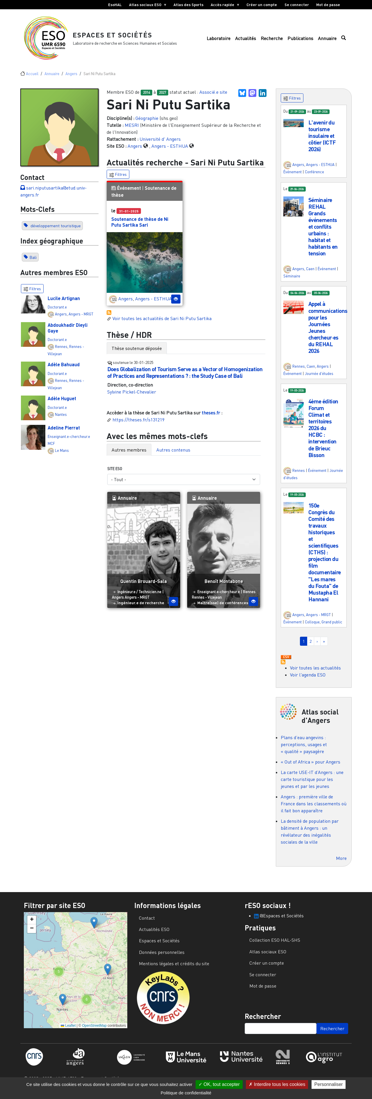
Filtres (118, 178)
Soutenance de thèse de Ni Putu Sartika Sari (139, 224)
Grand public (331, 625)
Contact (147, 921)
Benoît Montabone (224, 584)
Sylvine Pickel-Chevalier (131, 395)
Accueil (32, 77)
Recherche (272, 40)
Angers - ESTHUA (169, 149)
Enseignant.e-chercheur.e (69, 439)
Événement (129, 191)
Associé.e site (213, 95)
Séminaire (291, 279)
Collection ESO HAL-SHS (274, 943)
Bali (33, 260)
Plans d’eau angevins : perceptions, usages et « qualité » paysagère (304, 747)
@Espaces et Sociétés (279, 918)
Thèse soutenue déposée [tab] (137, 351)
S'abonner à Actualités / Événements (109, 315)
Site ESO (114, 472)
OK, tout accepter (219, 1084)
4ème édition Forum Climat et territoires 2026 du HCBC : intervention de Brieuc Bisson (323, 431)
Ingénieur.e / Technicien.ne (139, 594)
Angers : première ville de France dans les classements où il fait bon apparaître (313, 806)
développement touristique (55, 228)
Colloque (312, 625)
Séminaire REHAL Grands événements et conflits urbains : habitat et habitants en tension (323, 229)
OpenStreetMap (94, 1028)
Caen (310, 272)
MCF (51, 446)
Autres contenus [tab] (173, 453)
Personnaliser (328, 1084)
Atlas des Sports (188, 4)
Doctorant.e (57, 310)
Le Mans (62, 453)
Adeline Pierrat (64, 431)
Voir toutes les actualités (315, 671)
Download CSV (286, 660)
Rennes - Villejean (207, 600)
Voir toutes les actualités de (159, 321)
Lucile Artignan (64, 301)
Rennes (61, 349)
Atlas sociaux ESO (146, 5)
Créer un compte (261, 4)
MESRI (132, 128)
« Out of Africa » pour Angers (310, 765)
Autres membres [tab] (129, 453)
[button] (293, 126)
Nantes (61, 417)
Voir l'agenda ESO (308, 678)
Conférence (314, 175)
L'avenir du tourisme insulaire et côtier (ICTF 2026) (322, 139)
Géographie (146, 121)
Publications (300, 40)
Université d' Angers (160, 142)
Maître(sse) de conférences (222, 606)
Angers (71, 77)
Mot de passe (328, 4)
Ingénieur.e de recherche (140, 606)
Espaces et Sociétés (114, 36)
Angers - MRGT (81, 317)
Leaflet (68, 1028)
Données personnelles (162, 955)
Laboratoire (218, 40)
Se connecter (297, 4)
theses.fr (211, 416)
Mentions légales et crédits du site (174, 967)
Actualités (245, 40)
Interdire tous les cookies (277, 1084)
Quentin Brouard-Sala (143, 584)
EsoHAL (115, 4)
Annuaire (327, 40)
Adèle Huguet (62, 401)
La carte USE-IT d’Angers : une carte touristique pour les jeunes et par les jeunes (312, 782)
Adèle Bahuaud (64, 367)
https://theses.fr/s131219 (138, 423)
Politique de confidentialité (186, 1092)
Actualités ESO (154, 932)
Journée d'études (319, 376)
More (341, 861)
